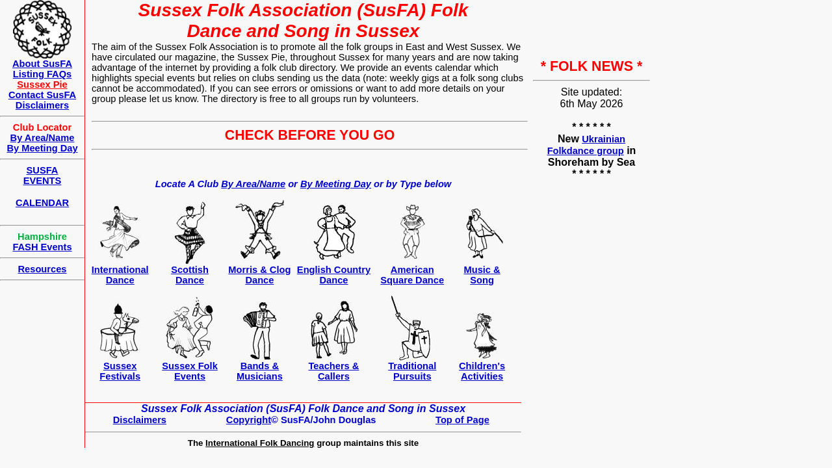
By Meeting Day (335, 184)
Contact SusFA (42, 95)
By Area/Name (253, 184)
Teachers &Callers (333, 371)
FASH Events (42, 247)
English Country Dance (333, 275)
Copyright (248, 420)
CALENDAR (42, 203)
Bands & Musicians (260, 371)
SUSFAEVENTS (42, 175)
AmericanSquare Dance (412, 275)
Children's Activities (482, 371)
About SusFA (42, 63)
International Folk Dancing (259, 443)
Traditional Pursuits (412, 371)
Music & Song (481, 275)
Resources (42, 269)
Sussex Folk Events (190, 371)
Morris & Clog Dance (259, 275)
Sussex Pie (42, 84)
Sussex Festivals (119, 371)
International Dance (120, 275)
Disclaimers (139, 420)
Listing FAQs (42, 74)
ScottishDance (190, 275)
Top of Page (462, 420)
